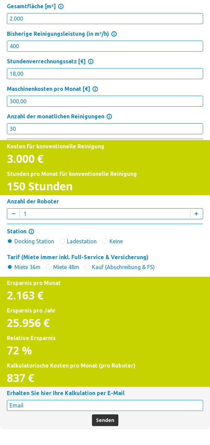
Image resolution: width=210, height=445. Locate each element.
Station (20, 231)
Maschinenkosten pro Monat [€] (52, 89)
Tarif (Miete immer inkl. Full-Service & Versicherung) (78, 257)
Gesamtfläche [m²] (35, 6)
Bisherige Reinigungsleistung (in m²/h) (62, 34)
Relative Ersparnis (31, 338)
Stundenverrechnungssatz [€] (50, 61)
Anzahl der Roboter (33, 201)
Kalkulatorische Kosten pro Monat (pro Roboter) (71, 365)
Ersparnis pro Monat (34, 283)
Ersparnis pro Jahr (31, 310)
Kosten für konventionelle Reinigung (55, 146)
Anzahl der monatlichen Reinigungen (59, 116)
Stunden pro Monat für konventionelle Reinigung (72, 174)
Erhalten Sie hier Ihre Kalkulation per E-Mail (66, 393)
